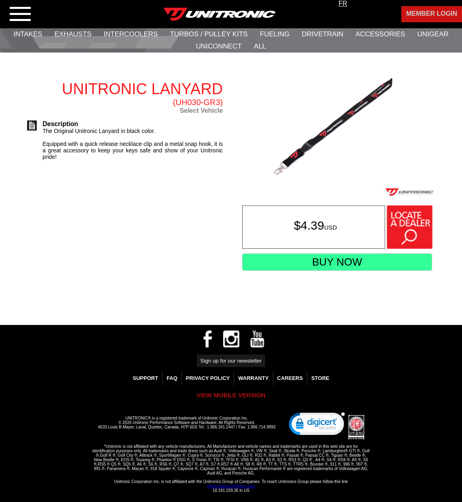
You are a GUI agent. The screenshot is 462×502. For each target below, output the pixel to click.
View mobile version (231, 395)
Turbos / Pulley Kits (208, 34)
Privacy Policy (208, 378)
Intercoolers (130, 34)
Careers (290, 378)
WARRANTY (253, 378)
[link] (317, 425)
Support (145, 378)
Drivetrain (323, 34)
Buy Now (337, 262)
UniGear (432, 34)
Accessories (380, 34)
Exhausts (73, 34)
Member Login (431, 13)
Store (320, 378)
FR (343, 3)
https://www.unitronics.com (231, 486)
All (260, 46)
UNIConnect (219, 46)
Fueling (275, 34)
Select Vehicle (201, 110)
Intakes (27, 34)
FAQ (172, 378)
